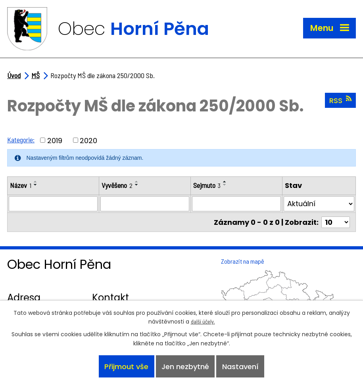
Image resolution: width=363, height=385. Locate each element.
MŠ (35, 75)
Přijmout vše (126, 367)
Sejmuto (207, 185)
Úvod (14, 75)
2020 (88, 140)
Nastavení (240, 367)
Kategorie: (21, 139)
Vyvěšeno (117, 185)
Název (20, 185)
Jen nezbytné (185, 367)
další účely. (203, 321)
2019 (54, 140)
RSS (340, 100)
